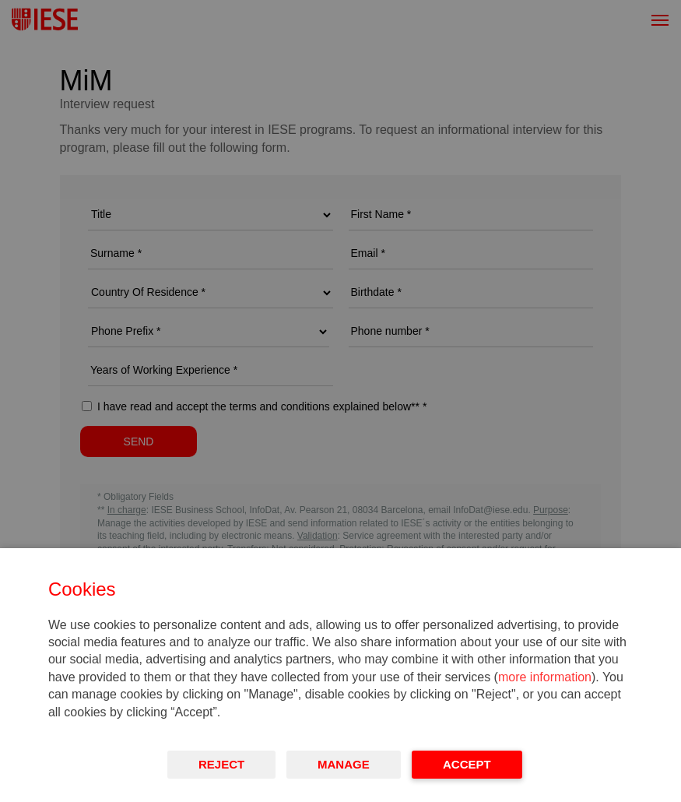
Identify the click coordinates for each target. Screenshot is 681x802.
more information (544, 677)
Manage (344, 764)
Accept (467, 764)
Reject (221, 764)
